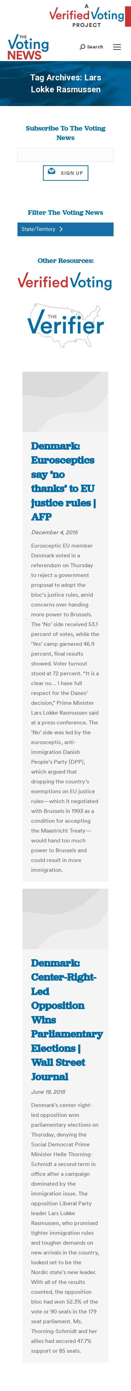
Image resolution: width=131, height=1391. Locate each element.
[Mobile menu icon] (117, 47)
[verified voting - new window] (86, 28)
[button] (91, 47)
